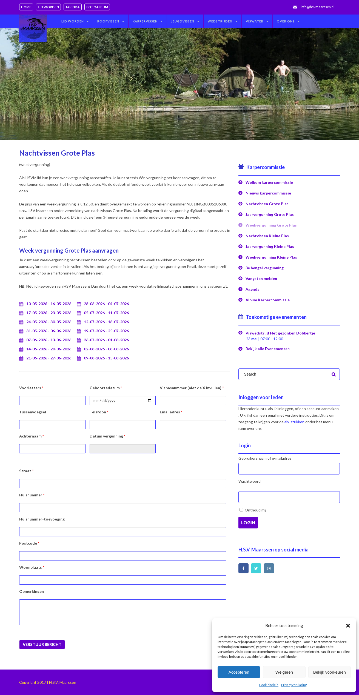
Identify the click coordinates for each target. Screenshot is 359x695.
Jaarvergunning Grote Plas (270, 214)
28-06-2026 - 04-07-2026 (106, 303)
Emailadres (171, 412)
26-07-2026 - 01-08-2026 (106, 340)
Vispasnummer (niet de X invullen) (192, 387)
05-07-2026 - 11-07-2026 (106, 312)
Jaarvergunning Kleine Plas (270, 246)
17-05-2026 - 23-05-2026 (48, 312)
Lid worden (48, 7)
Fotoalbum (97, 7)
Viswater (254, 21)
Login (248, 522)
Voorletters (31, 387)
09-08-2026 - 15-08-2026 (106, 358)
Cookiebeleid (268, 685)
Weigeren (284, 672)
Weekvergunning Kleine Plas (271, 257)
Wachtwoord (249, 481)
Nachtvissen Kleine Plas (267, 235)
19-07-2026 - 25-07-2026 (106, 330)
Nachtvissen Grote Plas (267, 203)
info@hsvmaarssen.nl (317, 7)
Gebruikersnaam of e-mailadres (265, 458)
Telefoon (99, 412)
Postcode (29, 543)
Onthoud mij (255, 510)
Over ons (286, 21)
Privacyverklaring (294, 685)
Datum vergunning (107, 436)
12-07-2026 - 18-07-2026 (106, 321)
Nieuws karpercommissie (268, 193)
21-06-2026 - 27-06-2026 (48, 358)
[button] (348, 625)
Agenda (72, 7)
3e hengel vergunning (265, 267)
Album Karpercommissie (268, 300)
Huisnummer (31, 495)
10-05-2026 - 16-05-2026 (48, 303)
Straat (26, 470)
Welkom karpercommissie (269, 182)
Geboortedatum (106, 387)
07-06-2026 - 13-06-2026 (48, 340)
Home (26, 7)
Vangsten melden (261, 278)
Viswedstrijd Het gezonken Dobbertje (280, 333)
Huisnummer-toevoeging (42, 519)
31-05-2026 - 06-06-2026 (48, 330)
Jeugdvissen (182, 21)
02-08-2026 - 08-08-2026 (106, 349)
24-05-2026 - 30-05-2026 (48, 321)
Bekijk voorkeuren (329, 672)
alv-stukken (294, 421)
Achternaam (31, 436)
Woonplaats (31, 567)
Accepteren (239, 672)
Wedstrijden (220, 21)
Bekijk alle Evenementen (268, 348)
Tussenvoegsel (32, 412)
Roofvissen (108, 21)
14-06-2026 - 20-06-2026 (48, 349)
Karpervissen (145, 21)
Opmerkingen (31, 591)
